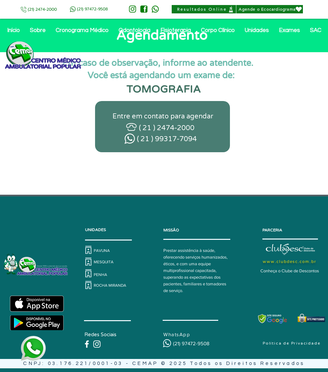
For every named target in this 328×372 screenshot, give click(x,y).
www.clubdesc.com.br (289, 261)
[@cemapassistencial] (97, 344)
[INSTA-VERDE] (132, 9)
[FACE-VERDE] (144, 9)
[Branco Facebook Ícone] (87, 344)
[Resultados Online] (203, 9)
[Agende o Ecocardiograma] (269, 9)
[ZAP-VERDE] (155, 9)
